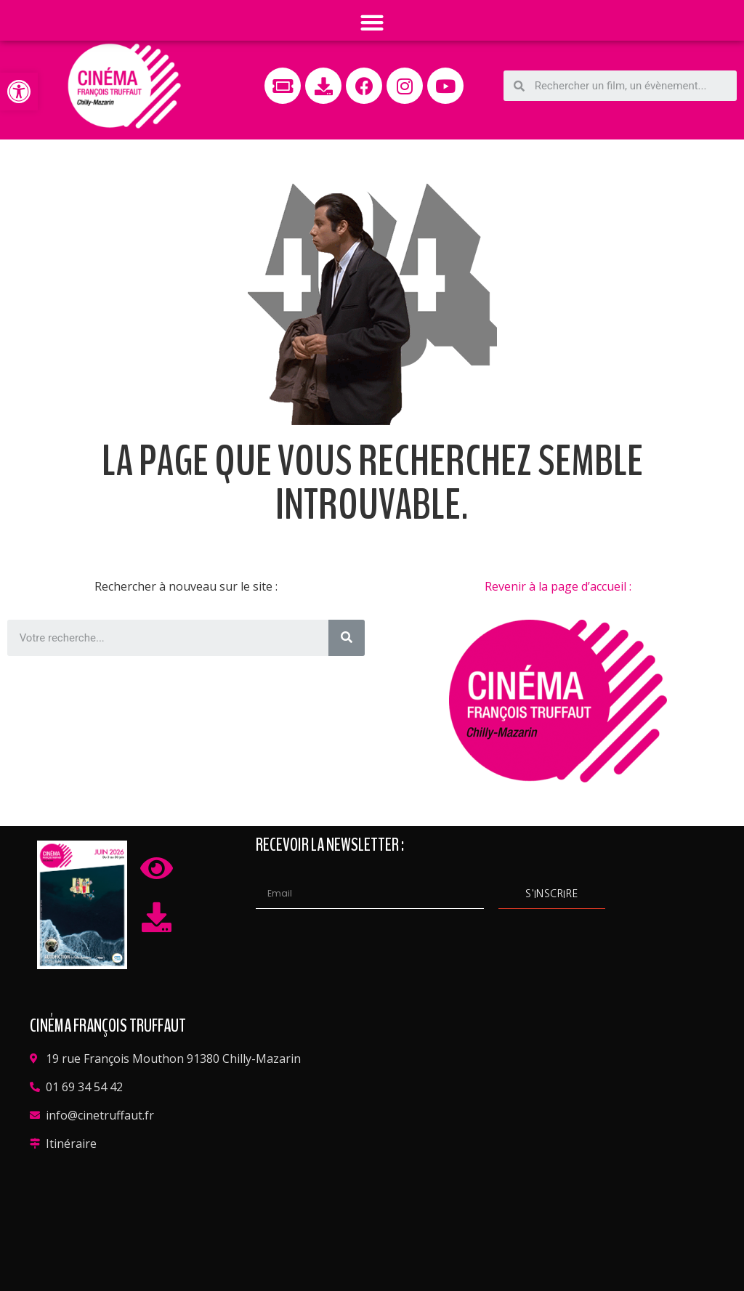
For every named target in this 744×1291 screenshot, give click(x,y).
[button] (19, 91)
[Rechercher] (346, 638)
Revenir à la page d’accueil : (558, 586)
